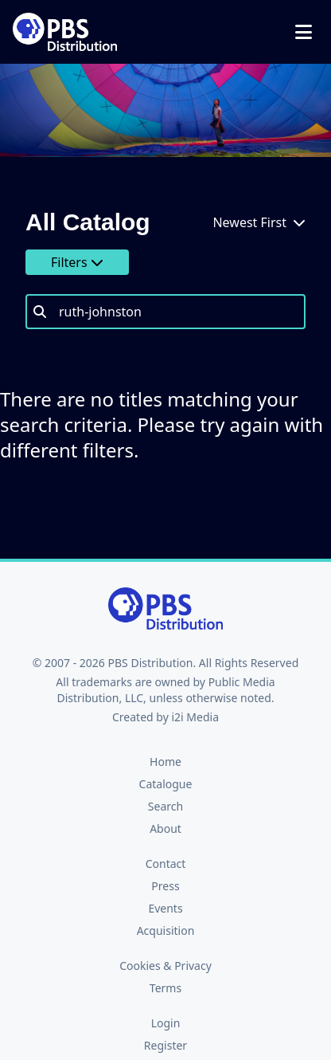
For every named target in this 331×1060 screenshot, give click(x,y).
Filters (77, 262)
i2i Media (195, 716)
